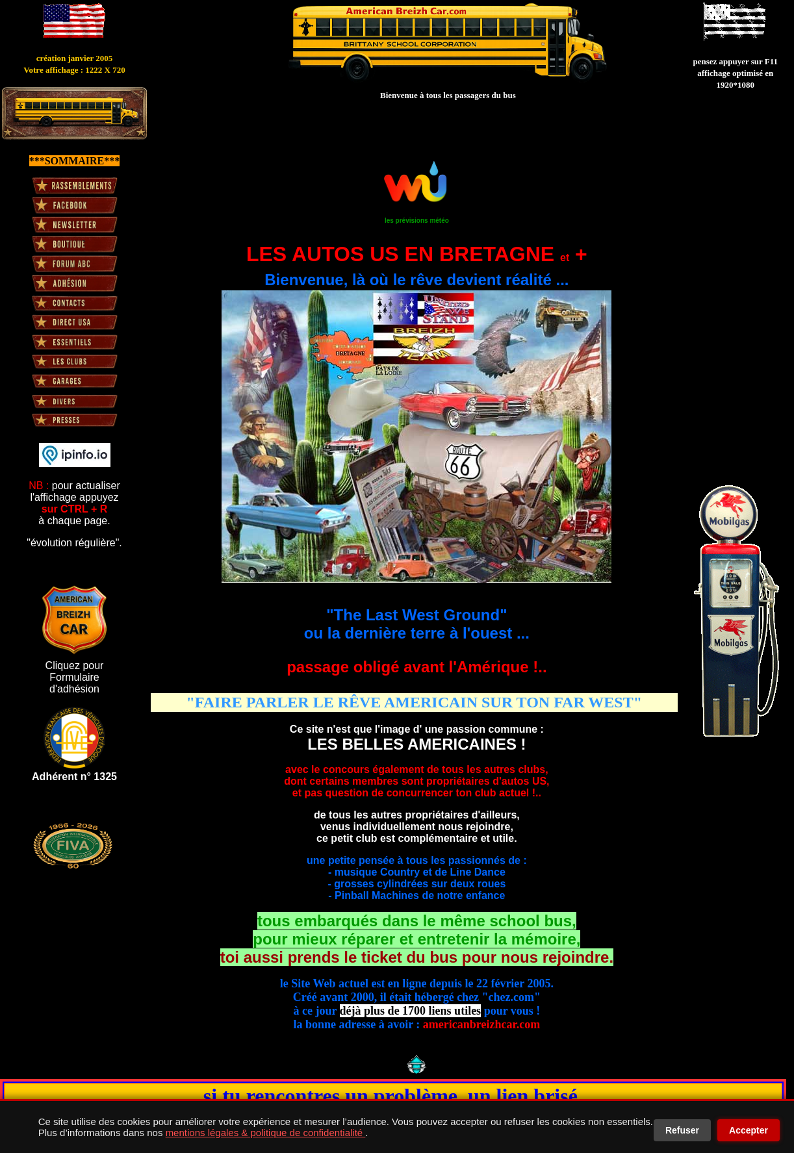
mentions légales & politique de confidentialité (266, 1132)
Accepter (748, 1130)
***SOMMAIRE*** (74, 160)
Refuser (682, 1130)
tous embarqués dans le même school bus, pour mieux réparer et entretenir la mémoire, (416, 939)
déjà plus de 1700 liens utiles (410, 1010)
